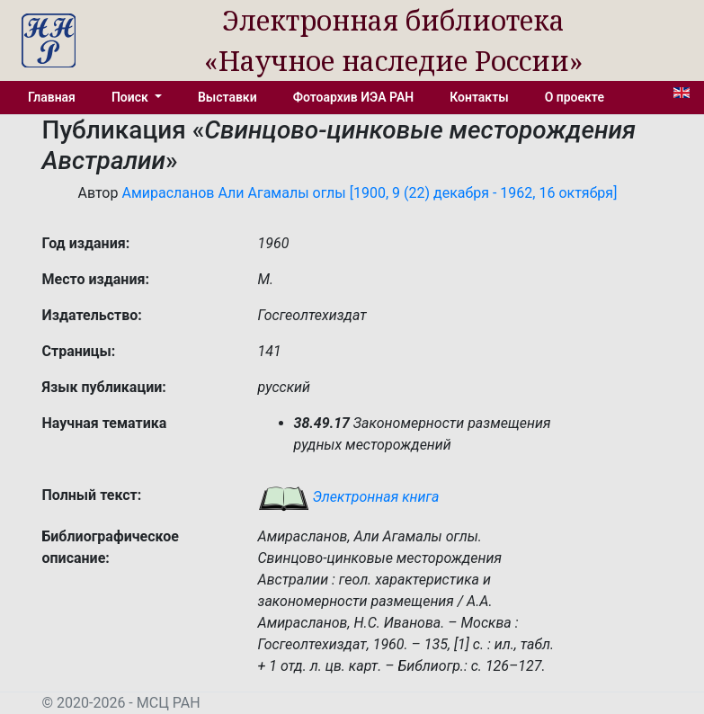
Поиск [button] (131, 97)
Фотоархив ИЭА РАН (353, 97)
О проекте (574, 97)
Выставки (227, 97)
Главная (52, 97)
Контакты (479, 97)
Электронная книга (349, 496)
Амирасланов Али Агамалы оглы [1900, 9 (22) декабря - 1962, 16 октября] (369, 192)
